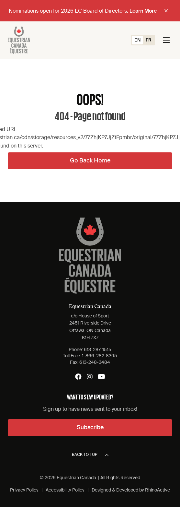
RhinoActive (157, 490)
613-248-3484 (94, 362)
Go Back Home (90, 161)
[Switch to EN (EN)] (137, 40)
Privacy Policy (24, 490)
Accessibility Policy (65, 490)
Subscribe (90, 428)
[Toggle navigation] (166, 40)
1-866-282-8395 (99, 356)
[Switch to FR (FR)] (148, 40)
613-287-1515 (97, 350)
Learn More (143, 11)
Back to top (90, 455)
